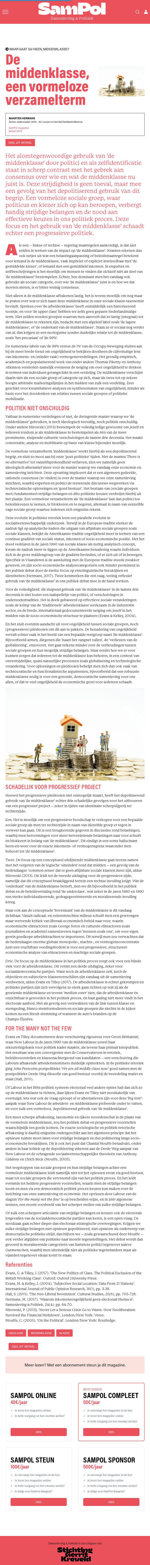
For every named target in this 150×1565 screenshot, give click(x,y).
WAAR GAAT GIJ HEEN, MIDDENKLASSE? (37, 49)
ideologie (16, 1333)
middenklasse (41, 1333)
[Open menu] (5, 12)
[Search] (137, 12)
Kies (38, 1432)
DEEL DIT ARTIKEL (20, 142)
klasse (64, 1333)
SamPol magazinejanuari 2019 (19, 129)
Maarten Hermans (22, 118)
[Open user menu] (146, 12)
